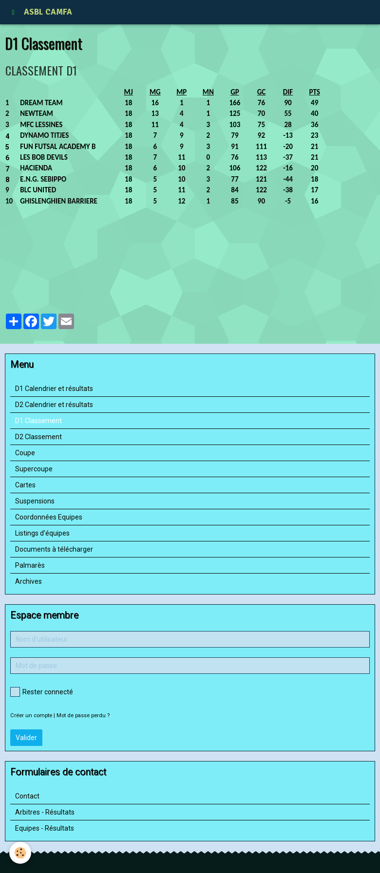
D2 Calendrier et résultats (54, 405)
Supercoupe (34, 469)
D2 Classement (38, 437)
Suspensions (35, 501)
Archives (28, 581)
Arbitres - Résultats (45, 812)
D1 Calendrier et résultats (54, 388)
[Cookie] (21, 853)
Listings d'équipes (42, 533)
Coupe (25, 453)
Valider (26, 738)
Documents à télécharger (54, 549)
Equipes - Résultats (44, 828)
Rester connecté (41, 692)
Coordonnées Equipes (48, 517)
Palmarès (30, 565)
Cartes (25, 485)
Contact (27, 796)
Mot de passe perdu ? (83, 715)
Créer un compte (31, 715)
